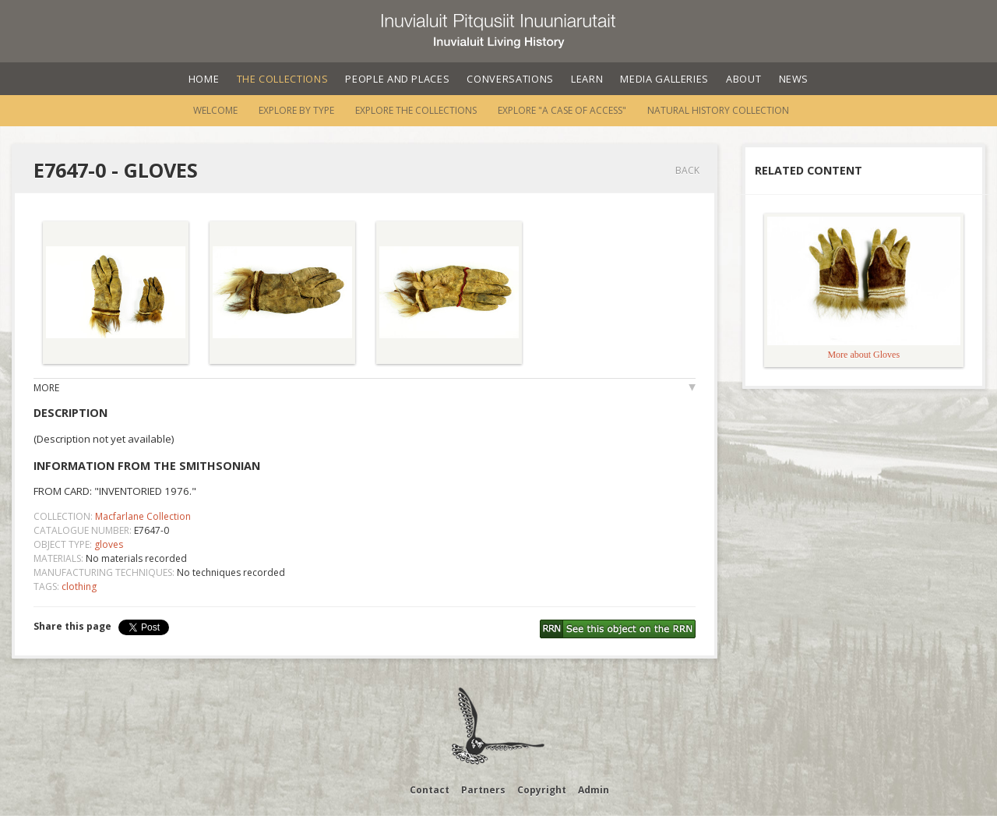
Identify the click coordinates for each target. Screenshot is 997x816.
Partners (483, 790)
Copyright (541, 790)
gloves (108, 544)
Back (687, 170)
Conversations (510, 79)
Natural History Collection (718, 110)
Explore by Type (296, 110)
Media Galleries (664, 79)
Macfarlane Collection (143, 516)
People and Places (397, 79)
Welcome (215, 110)
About (743, 79)
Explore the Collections (416, 110)
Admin (593, 790)
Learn (587, 79)
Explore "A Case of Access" (562, 110)
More (46, 387)
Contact (429, 790)
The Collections (283, 79)
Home (204, 79)
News (794, 79)
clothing (79, 586)
